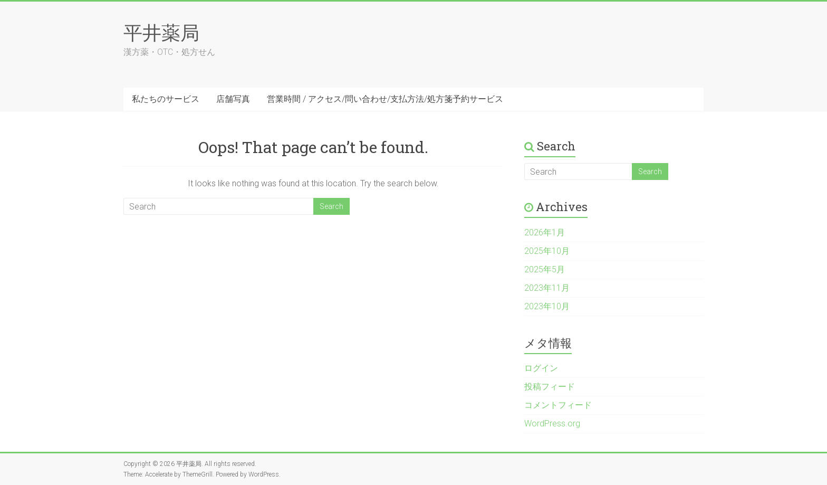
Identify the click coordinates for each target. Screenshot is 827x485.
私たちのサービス (165, 99)
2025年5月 (544, 269)
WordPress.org (552, 424)
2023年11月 (547, 288)
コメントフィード (558, 405)
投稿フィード (549, 387)
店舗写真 (233, 99)
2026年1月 (544, 232)
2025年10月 (547, 251)
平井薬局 (161, 32)
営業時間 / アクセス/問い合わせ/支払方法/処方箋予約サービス (385, 99)
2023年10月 (547, 306)
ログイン (541, 368)
